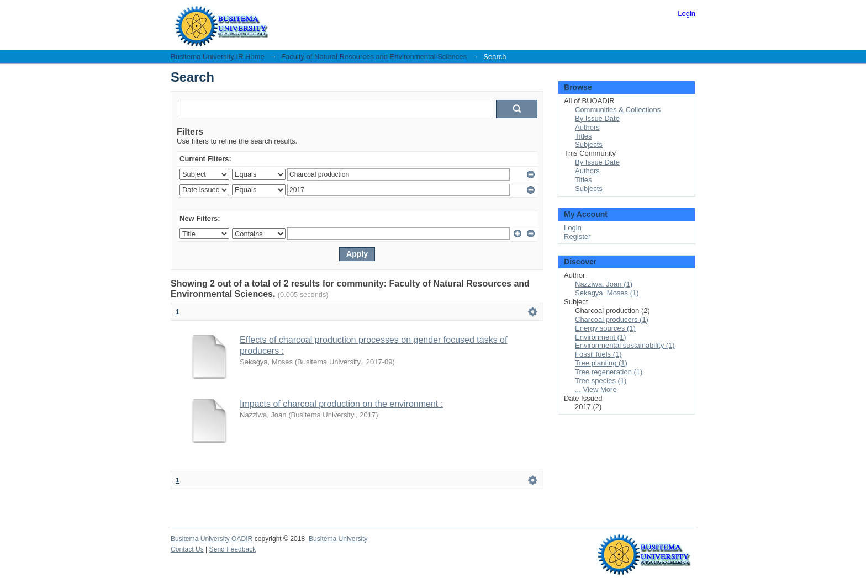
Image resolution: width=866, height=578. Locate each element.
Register (577, 236)
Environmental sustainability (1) (625, 345)
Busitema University (338, 539)
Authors (587, 127)
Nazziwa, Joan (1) (603, 284)
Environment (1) (600, 337)
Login (686, 13)
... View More (596, 389)
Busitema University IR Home (218, 56)
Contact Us (187, 549)
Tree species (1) (600, 381)
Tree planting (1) (601, 363)
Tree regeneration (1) (608, 372)
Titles (583, 136)
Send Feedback (232, 549)
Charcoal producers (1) (611, 319)
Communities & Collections (618, 109)
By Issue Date (597, 118)
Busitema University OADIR (211, 539)
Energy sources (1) (605, 328)
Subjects (589, 144)
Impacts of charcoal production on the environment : (341, 404)
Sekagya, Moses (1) (607, 293)
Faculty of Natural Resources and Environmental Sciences (374, 56)
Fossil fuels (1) (598, 354)
